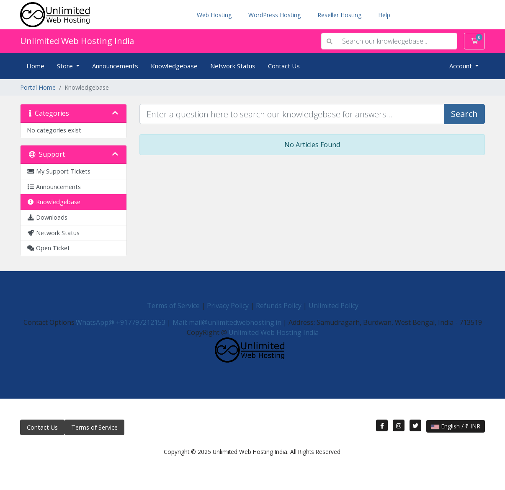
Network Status (232, 66)
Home (35, 66)
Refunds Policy (278, 305)
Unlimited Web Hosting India (77, 41)
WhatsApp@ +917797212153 (120, 322)
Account (461, 66)
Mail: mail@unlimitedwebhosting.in (227, 322)
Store (66, 66)
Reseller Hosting (339, 15)
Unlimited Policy (333, 305)
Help (384, 15)
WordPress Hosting (274, 15)
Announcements (115, 66)
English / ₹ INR (455, 426)
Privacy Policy (228, 305)
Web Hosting (214, 15)
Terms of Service (173, 305)
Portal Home (38, 87)
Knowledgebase (174, 66)
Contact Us (284, 66)
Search (464, 113)
